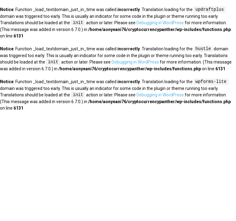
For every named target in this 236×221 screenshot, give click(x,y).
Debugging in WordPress (160, 23)
